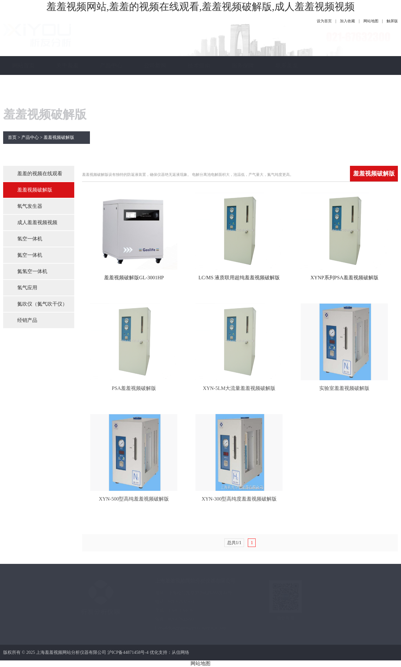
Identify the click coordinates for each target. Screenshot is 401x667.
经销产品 (27, 320)
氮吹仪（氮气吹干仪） (42, 304)
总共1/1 (234, 542)
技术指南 (199, 65)
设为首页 (324, 21)
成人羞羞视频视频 (37, 222)
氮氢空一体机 (32, 271)
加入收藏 (347, 21)
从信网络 (180, 652)
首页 (12, 137)
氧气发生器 (29, 206)
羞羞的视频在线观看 (39, 173)
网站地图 (370, 21)
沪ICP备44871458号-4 (127, 652)
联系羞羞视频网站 (286, 74)
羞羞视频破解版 (59, 137)
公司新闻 (155, 65)
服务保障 (243, 65)
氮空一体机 (29, 255)
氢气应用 (27, 287)
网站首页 (23, 65)
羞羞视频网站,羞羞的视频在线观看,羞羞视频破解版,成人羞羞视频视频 (200, 6)
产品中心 (111, 65)
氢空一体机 (29, 238)
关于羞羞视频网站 (67, 74)
